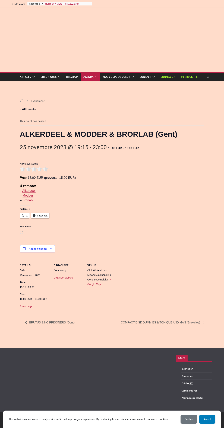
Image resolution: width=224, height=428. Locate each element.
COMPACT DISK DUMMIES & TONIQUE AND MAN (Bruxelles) (161, 322)
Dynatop (72, 76)
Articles (25, 76)
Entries (187, 383)
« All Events (28, 109)
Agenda (88, 76)
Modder (28, 195)
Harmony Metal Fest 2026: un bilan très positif (62, 5)
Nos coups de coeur (116, 76)
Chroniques (48, 76)
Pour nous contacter (192, 397)
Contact (145, 76)
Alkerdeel (29, 190)
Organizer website (64, 277)
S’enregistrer (190, 76)
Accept (207, 419)
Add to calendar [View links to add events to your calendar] (38, 248)
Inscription (187, 368)
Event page (26, 306)
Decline (189, 419)
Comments (189, 390)
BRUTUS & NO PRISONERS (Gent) (52, 322)
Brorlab (28, 200)
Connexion (167, 76)
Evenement (38, 101)
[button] (33, 76)
